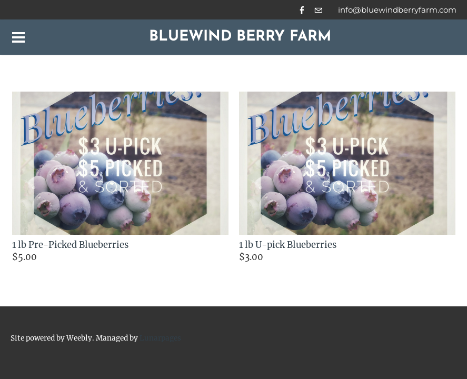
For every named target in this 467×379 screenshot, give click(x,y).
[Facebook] (302, 9)
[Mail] (318, 9)
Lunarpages (160, 338)
